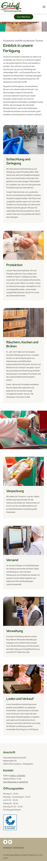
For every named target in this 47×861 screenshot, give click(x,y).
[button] (23, 16)
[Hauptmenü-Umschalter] (44, 7)
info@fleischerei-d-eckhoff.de (15, 782)
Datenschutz (18, 847)
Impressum (7, 847)
